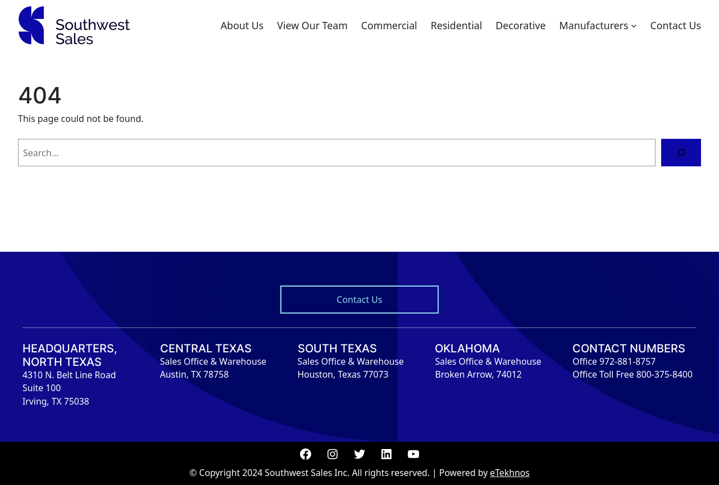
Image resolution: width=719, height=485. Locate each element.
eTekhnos (509, 472)
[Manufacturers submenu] (634, 25)
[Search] (681, 152)
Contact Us (359, 299)
